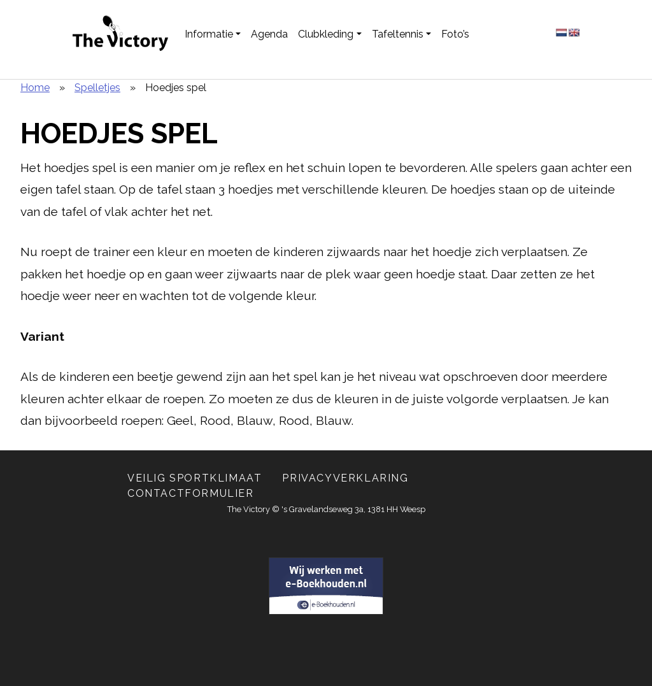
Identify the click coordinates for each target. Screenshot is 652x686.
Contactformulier (190, 493)
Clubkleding (325, 34)
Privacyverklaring (345, 478)
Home (35, 88)
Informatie (209, 34)
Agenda (269, 34)
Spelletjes (97, 88)
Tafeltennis (397, 34)
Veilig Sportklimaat (194, 478)
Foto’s (455, 34)
